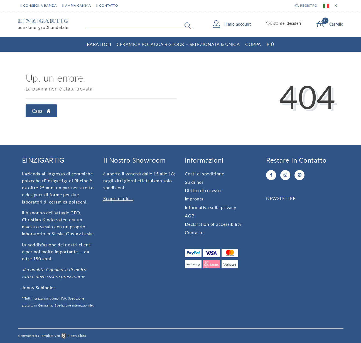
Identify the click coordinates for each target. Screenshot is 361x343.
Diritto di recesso (203, 190)
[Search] (187, 25)
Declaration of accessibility (213, 224)
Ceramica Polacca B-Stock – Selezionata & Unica (178, 44)
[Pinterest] (299, 175)
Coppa (253, 44)
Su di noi (194, 182)
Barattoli (99, 44)
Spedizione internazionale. (74, 305)
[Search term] (139, 24)
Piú (270, 44)
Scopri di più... (118, 198)
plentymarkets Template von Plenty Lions (52, 335)
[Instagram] (285, 175)
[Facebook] (271, 175)
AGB (190, 215)
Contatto (194, 232)
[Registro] (306, 5)
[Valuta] (336, 5)
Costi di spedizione (204, 173)
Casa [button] (41, 111)
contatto (107, 5)
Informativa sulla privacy (210, 207)
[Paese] (326, 5)
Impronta (194, 198)
